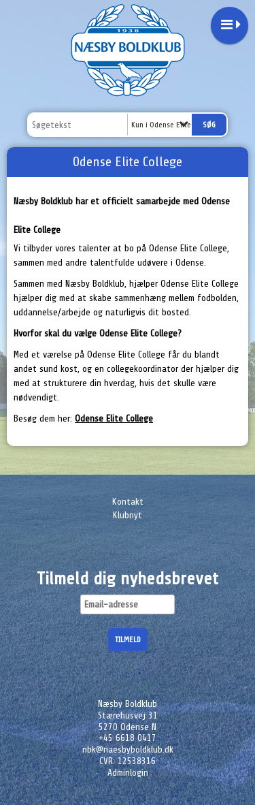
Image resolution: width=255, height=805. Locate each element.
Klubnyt (127, 515)
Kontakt (127, 501)
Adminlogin (127, 773)
